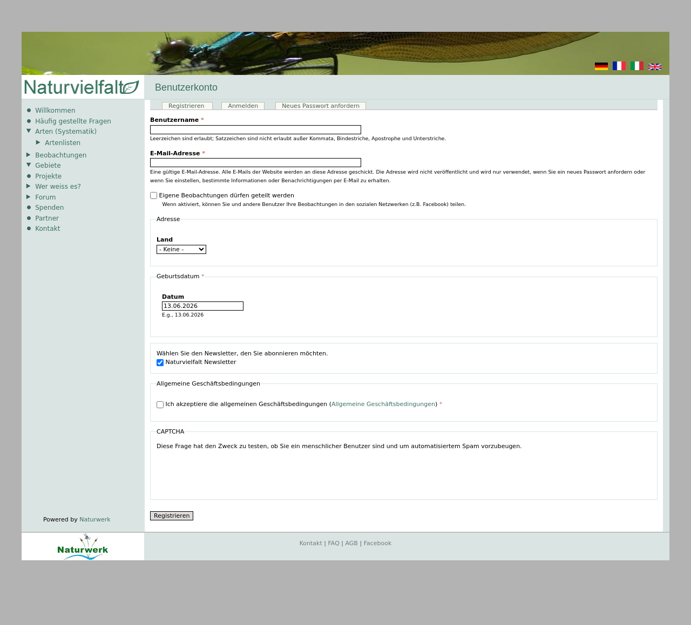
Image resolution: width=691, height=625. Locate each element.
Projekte (48, 176)
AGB (352, 543)
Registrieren (190, 105)
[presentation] (239, 472)
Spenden (49, 207)
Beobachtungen (60, 155)
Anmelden (243, 105)
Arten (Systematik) (66, 131)
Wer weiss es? (58, 186)
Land (165, 239)
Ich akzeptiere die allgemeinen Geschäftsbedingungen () (304, 404)
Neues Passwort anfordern (321, 105)
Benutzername (177, 119)
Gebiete (47, 165)
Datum (173, 296)
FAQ (334, 543)
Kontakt (47, 228)
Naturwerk (94, 519)
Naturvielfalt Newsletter (201, 362)
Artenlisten (62, 143)
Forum (45, 197)
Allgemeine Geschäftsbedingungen (383, 404)
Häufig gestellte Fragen (73, 121)
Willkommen (55, 110)
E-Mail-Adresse (177, 153)
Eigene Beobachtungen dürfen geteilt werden (226, 195)
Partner (47, 218)
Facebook (378, 543)
